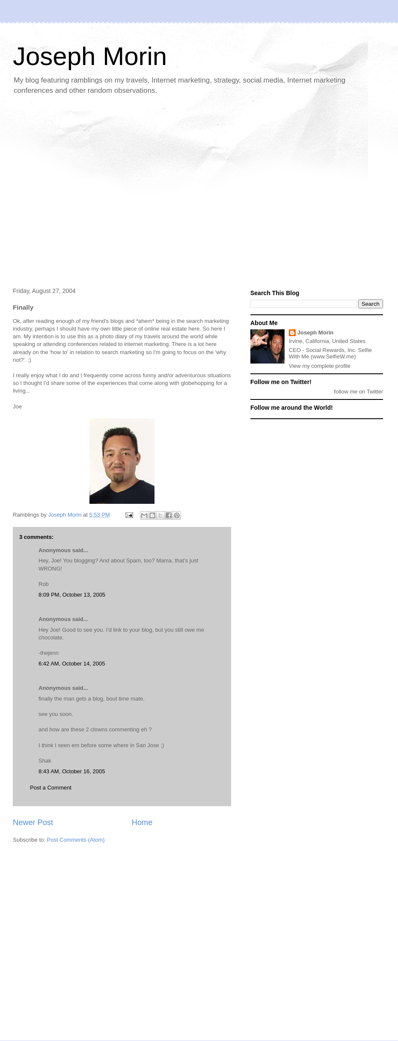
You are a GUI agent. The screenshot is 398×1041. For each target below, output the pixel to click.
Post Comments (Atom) (76, 840)
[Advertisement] (80, 192)
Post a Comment (50, 787)
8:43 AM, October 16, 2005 (72, 771)
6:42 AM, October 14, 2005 (72, 663)
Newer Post (33, 822)
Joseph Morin (90, 56)
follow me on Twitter (358, 391)
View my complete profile (319, 366)
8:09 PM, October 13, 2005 (72, 594)
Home (142, 822)
